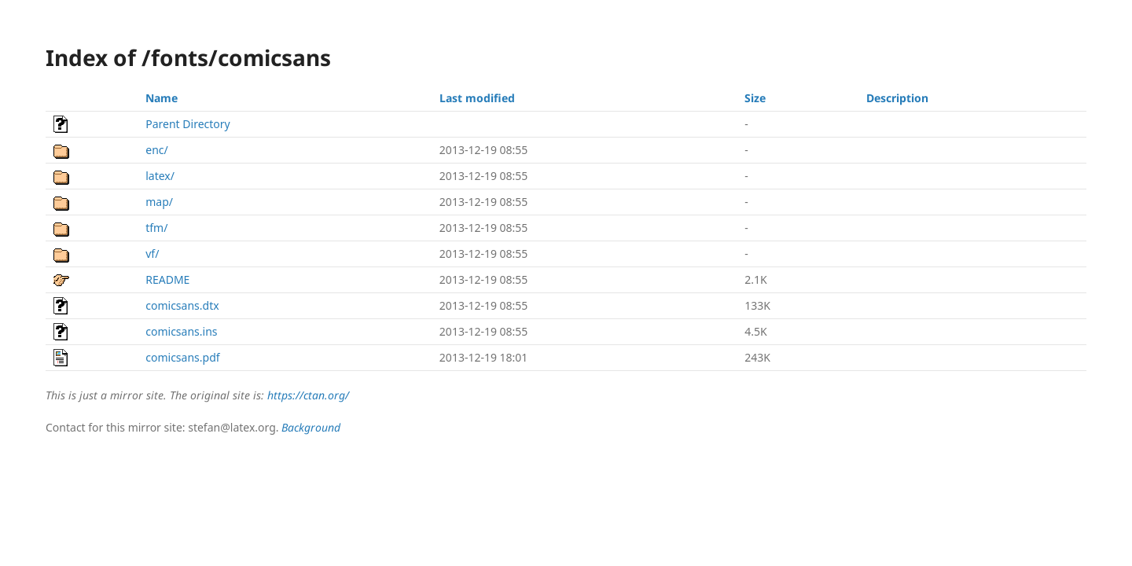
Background (310, 427)
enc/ (156, 149)
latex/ (160, 175)
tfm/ (156, 227)
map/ (159, 201)
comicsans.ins (181, 331)
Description (897, 97)
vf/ (152, 253)
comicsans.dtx (182, 305)
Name (161, 97)
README (167, 279)
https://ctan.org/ (308, 395)
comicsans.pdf (182, 357)
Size (755, 97)
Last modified (477, 97)
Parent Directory (187, 123)
